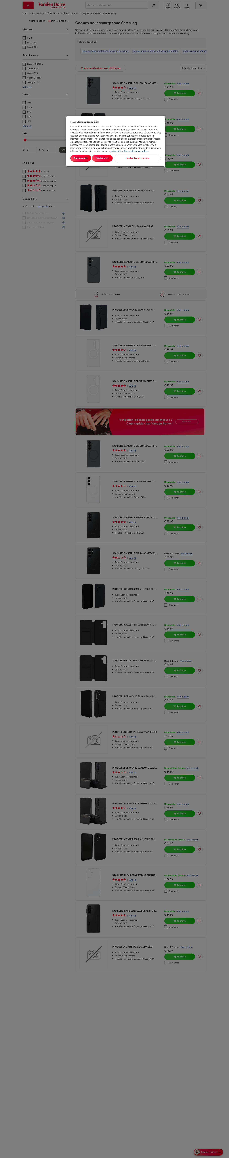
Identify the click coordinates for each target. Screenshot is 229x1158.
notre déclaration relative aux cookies (129, 151)
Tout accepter (83, 158)
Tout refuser (110, 158)
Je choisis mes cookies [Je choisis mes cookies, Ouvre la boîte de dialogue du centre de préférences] (146, 158)
